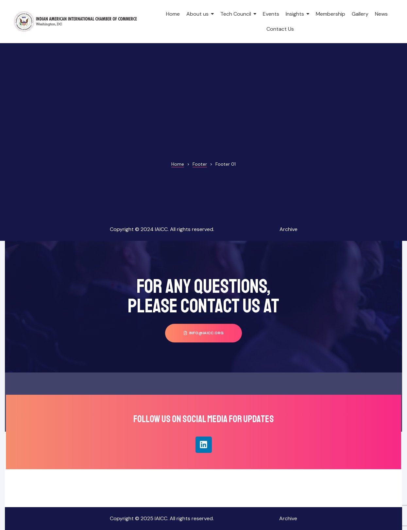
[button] (203, 333)
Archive (288, 229)
